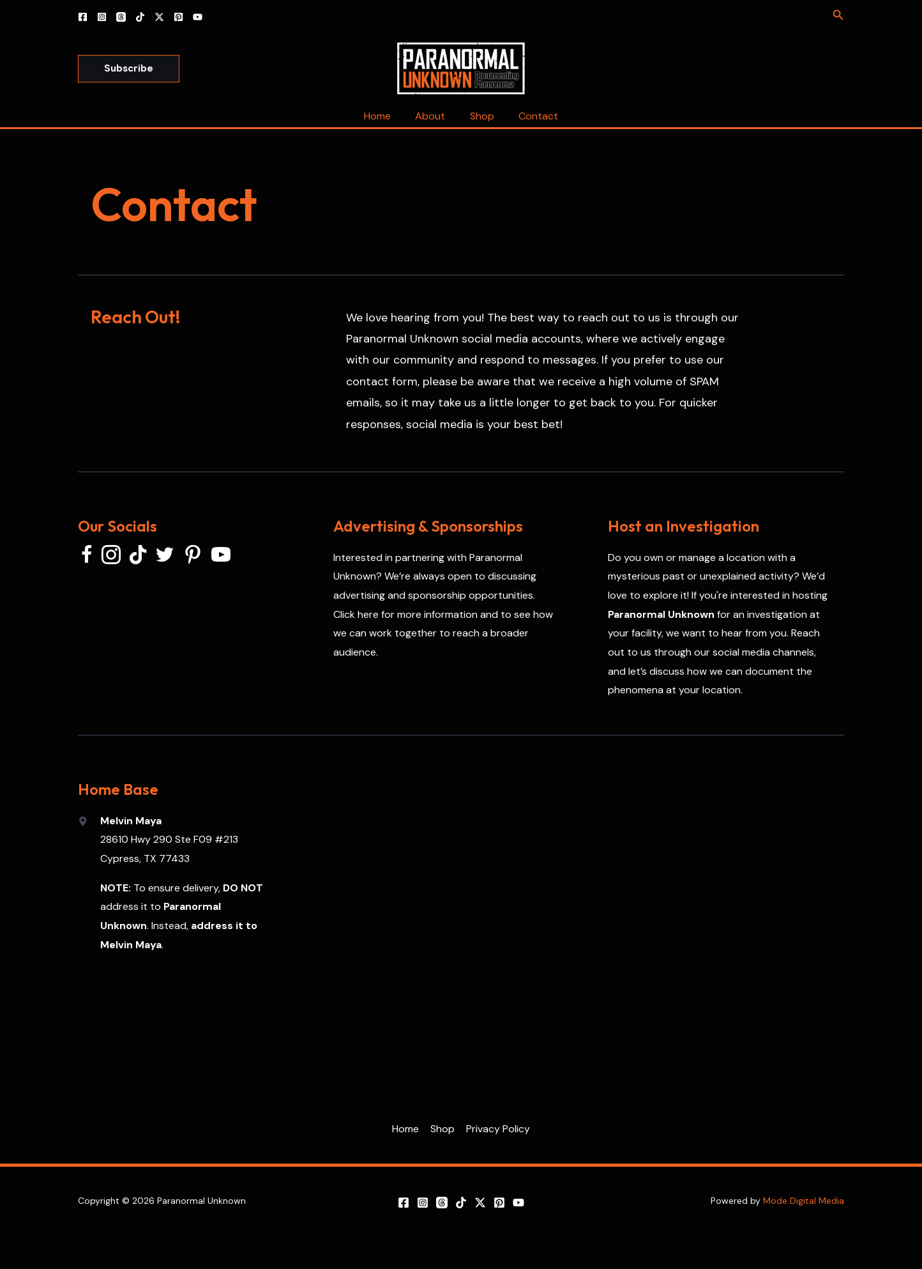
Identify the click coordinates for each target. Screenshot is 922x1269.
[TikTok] (140, 17)
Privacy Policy (497, 1128)
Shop (480, 116)
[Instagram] (102, 17)
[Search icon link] (838, 15)
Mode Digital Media (803, 1200)
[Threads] (121, 17)
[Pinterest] (178, 17)
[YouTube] (197, 17)
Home (383, 116)
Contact (532, 116)
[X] (159, 17)
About (433, 116)
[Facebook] (82, 17)
